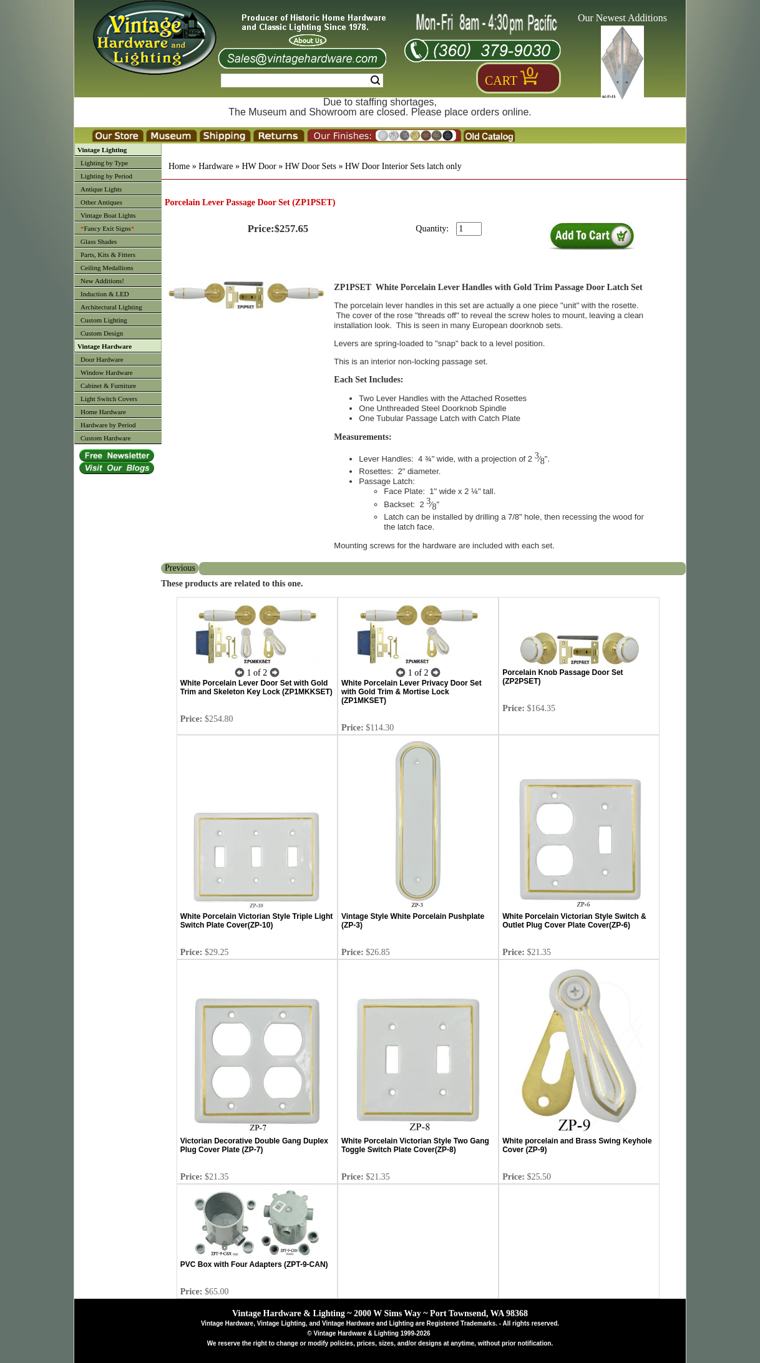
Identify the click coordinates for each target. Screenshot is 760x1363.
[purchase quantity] (469, 229)
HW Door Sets (310, 166)
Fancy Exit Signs (107, 228)
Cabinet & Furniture (108, 385)
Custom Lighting (103, 320)
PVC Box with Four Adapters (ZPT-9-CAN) (254, 1264)
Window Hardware (106, 372)
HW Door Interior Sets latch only (403, 166)
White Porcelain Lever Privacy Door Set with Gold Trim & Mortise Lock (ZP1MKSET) (411, 692)
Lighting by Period (106, 176)
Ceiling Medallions (107, 267)
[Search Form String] (302, 80)
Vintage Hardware (104, 346)
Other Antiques (101, 202)
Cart (501, 80)
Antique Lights (101, 189)
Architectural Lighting (111, 307)
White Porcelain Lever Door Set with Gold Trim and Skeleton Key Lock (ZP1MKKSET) (256, 687)
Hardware (215, 166)
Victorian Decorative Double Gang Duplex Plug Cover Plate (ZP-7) (254, 1145)
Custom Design (101, 333)
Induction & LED (104, 294)
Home (179, 166)
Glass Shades (98, 241)
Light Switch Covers (108, 398)
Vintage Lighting (102, 149)
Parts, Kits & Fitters (107, 254)
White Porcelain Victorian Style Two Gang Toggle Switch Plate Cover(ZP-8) (415, 1145)
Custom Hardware (105, 438)
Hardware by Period (108, 425)
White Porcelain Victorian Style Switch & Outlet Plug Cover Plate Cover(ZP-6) (574, 920)
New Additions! (102, 280)
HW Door (258, 166)
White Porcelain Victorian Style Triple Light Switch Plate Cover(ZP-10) (256, 920)
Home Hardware (103, 411)
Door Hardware (102, 359)
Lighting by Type (104, 163)
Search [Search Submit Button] (375, 80)
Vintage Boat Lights (108, 215)
